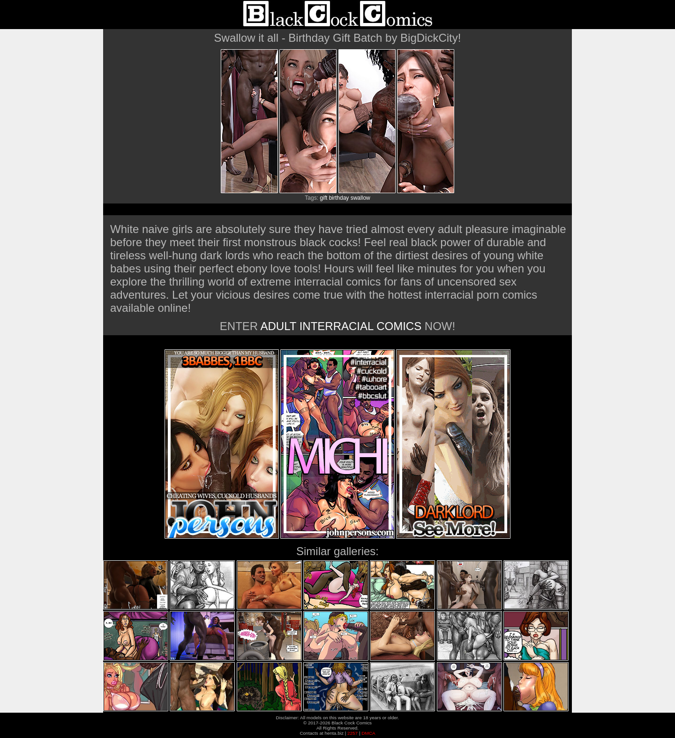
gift (323, 198)
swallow (360, 198)
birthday (339, 198)
